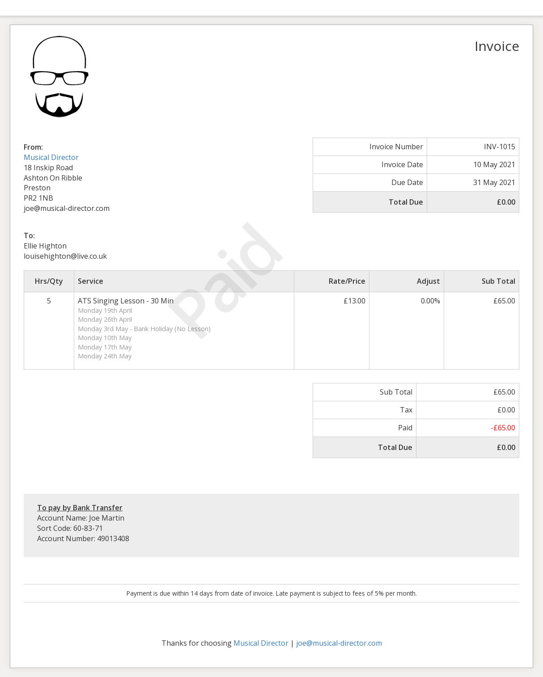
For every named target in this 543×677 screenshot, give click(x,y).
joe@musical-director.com (339, 643)
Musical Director (51, 157)
